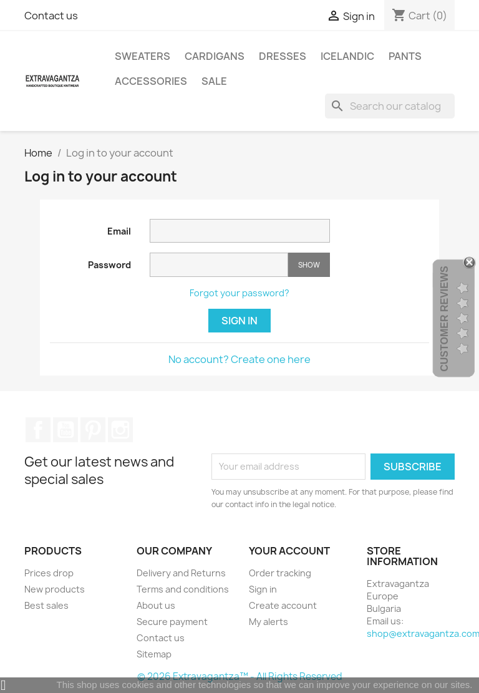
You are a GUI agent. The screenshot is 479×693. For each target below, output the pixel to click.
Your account (289, 551)
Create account (283, 605)
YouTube (65, 429)
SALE (214, 81)
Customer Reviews (444, 319)
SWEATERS (142, 56)
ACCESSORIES (151, 81)
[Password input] (219, 265)
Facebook (38, 429)
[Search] (390, 106)
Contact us (51, 15)
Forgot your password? (239, 293)
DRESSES (282, 56)
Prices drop (49, 573)
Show (309, 264)
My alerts (268, 622)
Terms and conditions (183, 589)
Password (109, 265)
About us (156, 605)
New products (54, 589)
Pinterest (92, 429)
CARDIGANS (214, 56)
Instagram (120, 429)
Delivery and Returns (181, 573)
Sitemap (154, 654)
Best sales (46, 605)
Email (119, 231)
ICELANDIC (347, 56)
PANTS (405, 56)
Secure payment (172, 622)
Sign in (239, 320)
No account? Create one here (239, 359)
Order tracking (280, 573)
